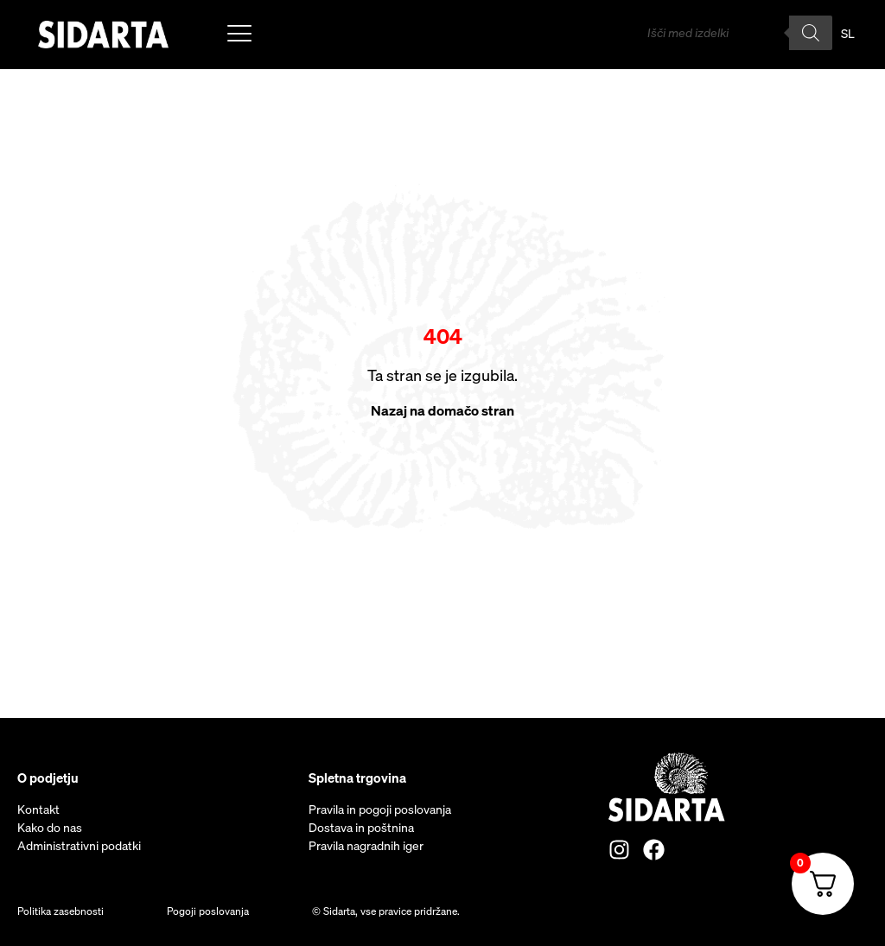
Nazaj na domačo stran (442, 410)
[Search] (810, 33)
